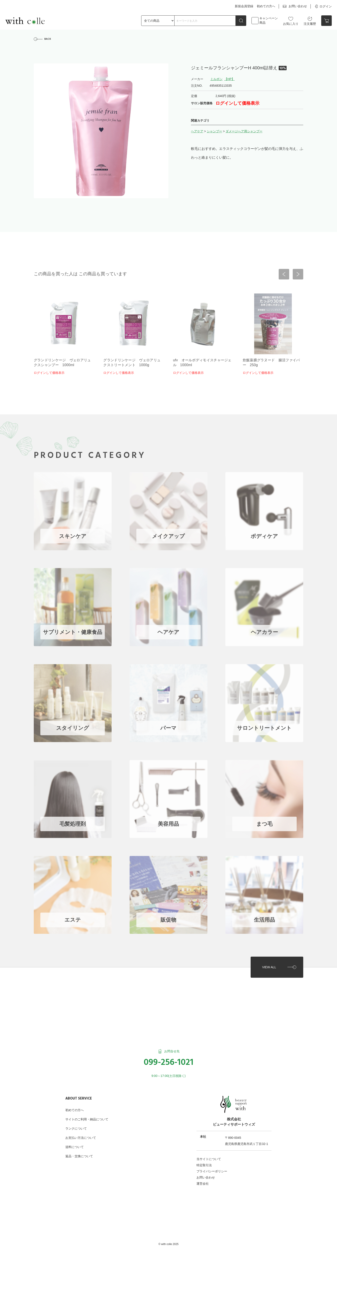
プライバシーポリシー (211, 1171)
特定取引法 (204, 1165)
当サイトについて (208, 1159)
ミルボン (216, 79)
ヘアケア (197, 131)
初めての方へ (266, 6)
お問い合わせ (294, 6)
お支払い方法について (80, 1137)
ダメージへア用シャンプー (244, 131)
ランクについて (76, 1128)
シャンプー (214, 131)
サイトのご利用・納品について (86, 1119)
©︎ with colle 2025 (169, 1244)
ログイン (323, 6)
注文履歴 (310, 20)
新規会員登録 (244, 6)
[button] (284, 276)
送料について (74, 1147)
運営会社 (202, 1183)
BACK (47, 39)
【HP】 (229, 79)
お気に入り (290, 20)
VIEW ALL (269, 967)
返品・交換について (79, 1156)
